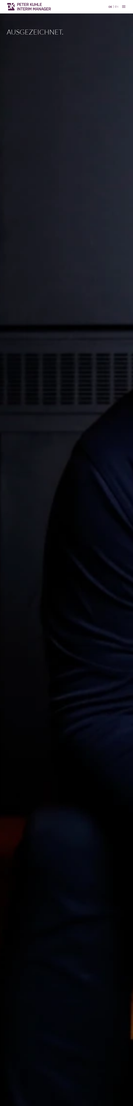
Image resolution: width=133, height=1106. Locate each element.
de (110, 6)
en (116, 6)
